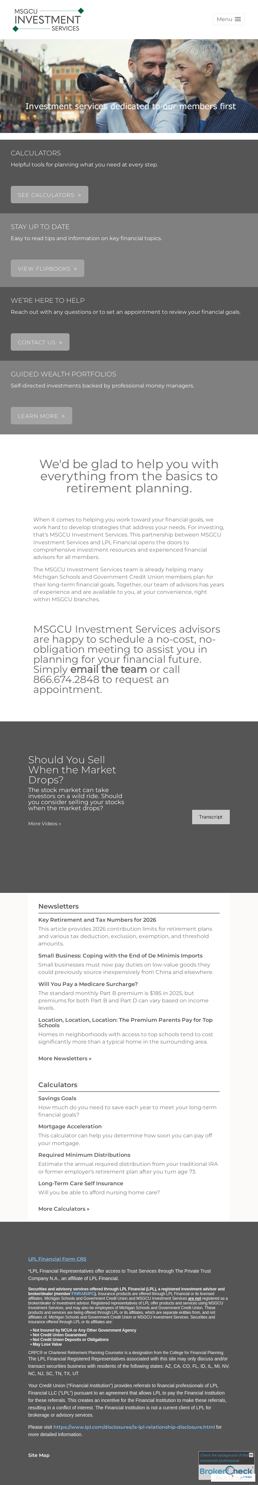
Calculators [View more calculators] (57, 1085)
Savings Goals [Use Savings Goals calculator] (57, 1098)
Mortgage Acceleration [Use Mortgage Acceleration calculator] (70, 1126)
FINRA (78, 1293)
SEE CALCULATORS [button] (46, 195)
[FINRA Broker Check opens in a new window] (227, 1465)
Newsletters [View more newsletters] (58, 906)
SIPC (89, 1293)
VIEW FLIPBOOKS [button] (44, 269)
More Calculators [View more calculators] (64, 1209)
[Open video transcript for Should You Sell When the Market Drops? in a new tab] (211, 817)
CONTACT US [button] (37, 342)
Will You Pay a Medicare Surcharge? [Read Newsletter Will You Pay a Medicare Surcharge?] (88, 984)
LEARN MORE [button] (38, 416)
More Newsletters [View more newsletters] (65, 1058)
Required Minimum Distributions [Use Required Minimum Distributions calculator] (84, 1155)
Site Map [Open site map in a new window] (39, 1455)
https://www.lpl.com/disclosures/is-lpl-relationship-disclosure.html (134, 1427)
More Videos (44, 823)
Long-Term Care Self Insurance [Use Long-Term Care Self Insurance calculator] (80, 1183)
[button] (229, 19)
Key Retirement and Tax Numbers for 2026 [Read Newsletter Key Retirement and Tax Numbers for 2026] (97, 920)
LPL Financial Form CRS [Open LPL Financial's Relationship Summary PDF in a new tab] (57, 1259)
